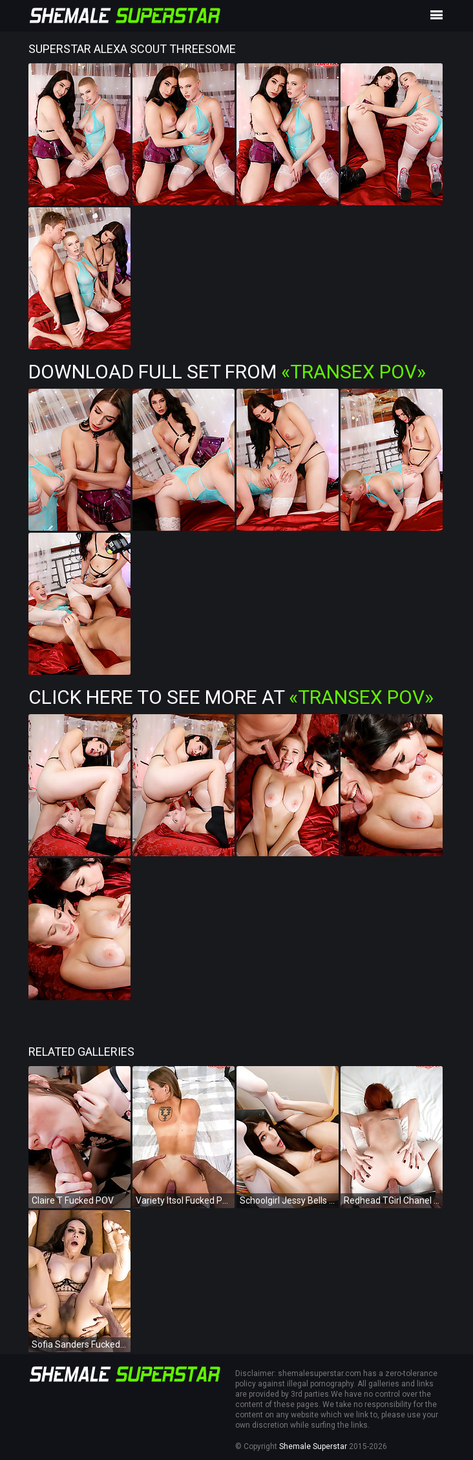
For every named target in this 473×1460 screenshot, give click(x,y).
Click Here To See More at (231, 697)
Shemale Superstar (313, 1446)
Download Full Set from (227, 371)
